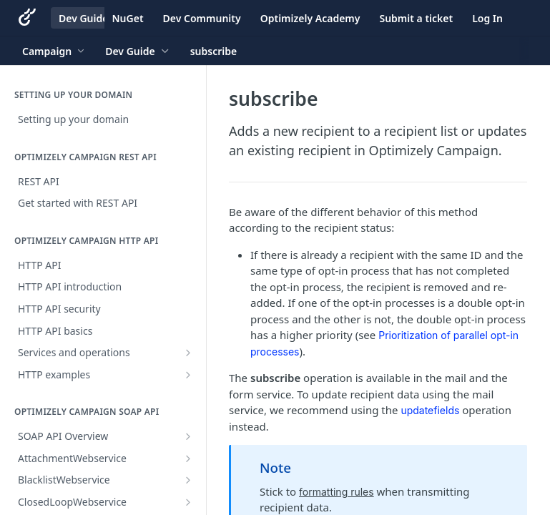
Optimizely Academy (310, 18)
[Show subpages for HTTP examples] (188, 375)
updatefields (430, 410)
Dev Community (202, 18)
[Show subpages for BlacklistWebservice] (188, 480)
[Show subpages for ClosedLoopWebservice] (188, 502)
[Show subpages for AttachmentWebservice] (188, 458)
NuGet (128, 18)
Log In (487, 18)
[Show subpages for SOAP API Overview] (188, 436)
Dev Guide (83, 18)
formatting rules (336, 492)
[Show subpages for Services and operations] (188, 352)
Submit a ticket (416, 18)
